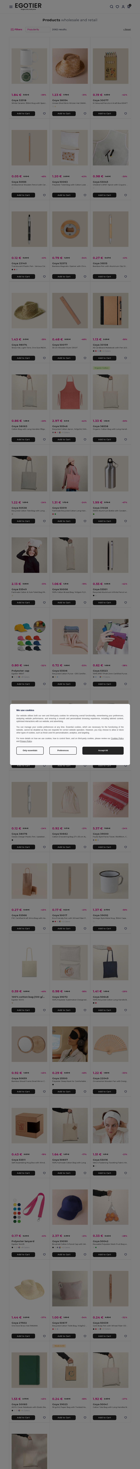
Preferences (63, 750)
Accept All (103, 750)
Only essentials (30, 750)
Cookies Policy (117, 738)
